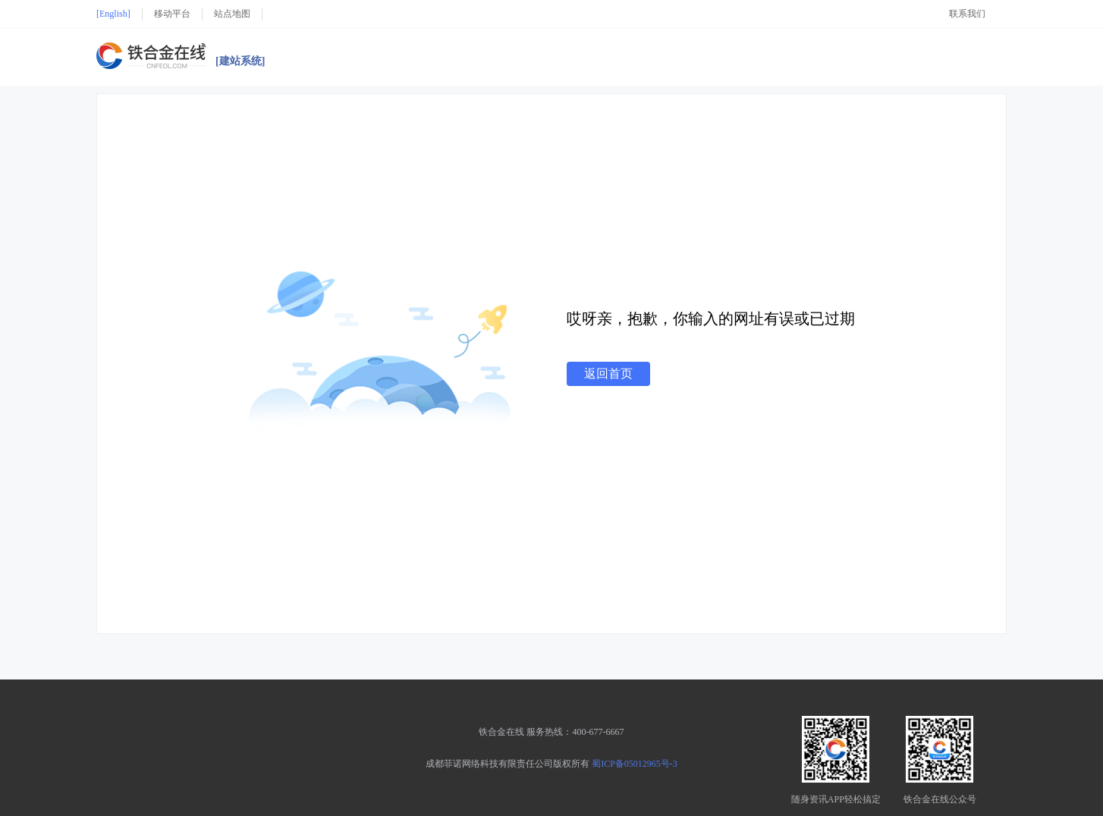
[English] (113, 13)
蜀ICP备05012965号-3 (634, 763)
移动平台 (172, 13)
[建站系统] (240, 61)
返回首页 (608, 373)
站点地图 (232, 13)
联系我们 (967, 13)
